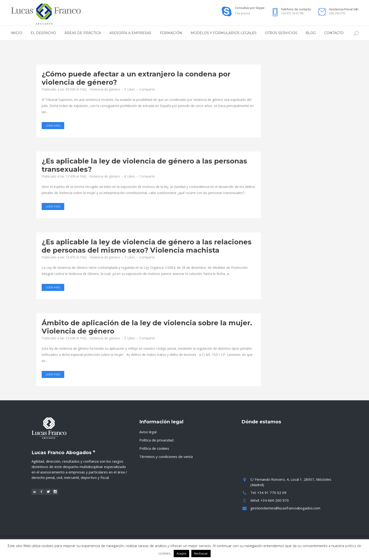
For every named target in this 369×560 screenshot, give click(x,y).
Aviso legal (147, 431)
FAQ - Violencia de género (100, 89)
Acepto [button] (181, 553)
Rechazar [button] (201, 553)
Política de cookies (154, 448)
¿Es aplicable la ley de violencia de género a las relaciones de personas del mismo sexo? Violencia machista (147, 246)
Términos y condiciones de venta (166, 456)
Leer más (53, 125)
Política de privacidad (156, 440)
